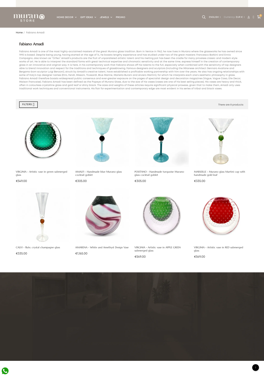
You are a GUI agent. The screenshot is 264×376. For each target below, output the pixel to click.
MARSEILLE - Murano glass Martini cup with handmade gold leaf (219, 173)
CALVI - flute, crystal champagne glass (38, 247)
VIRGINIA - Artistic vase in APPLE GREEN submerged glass (158, 249)
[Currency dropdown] (240, 17)
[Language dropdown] (215, 17)
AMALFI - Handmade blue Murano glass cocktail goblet (98, 173)
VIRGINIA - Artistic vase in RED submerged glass (218, 249)
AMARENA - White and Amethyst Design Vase (102, 247)
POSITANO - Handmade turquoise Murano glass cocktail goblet (159, 173)
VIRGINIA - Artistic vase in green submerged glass (41, 173)
